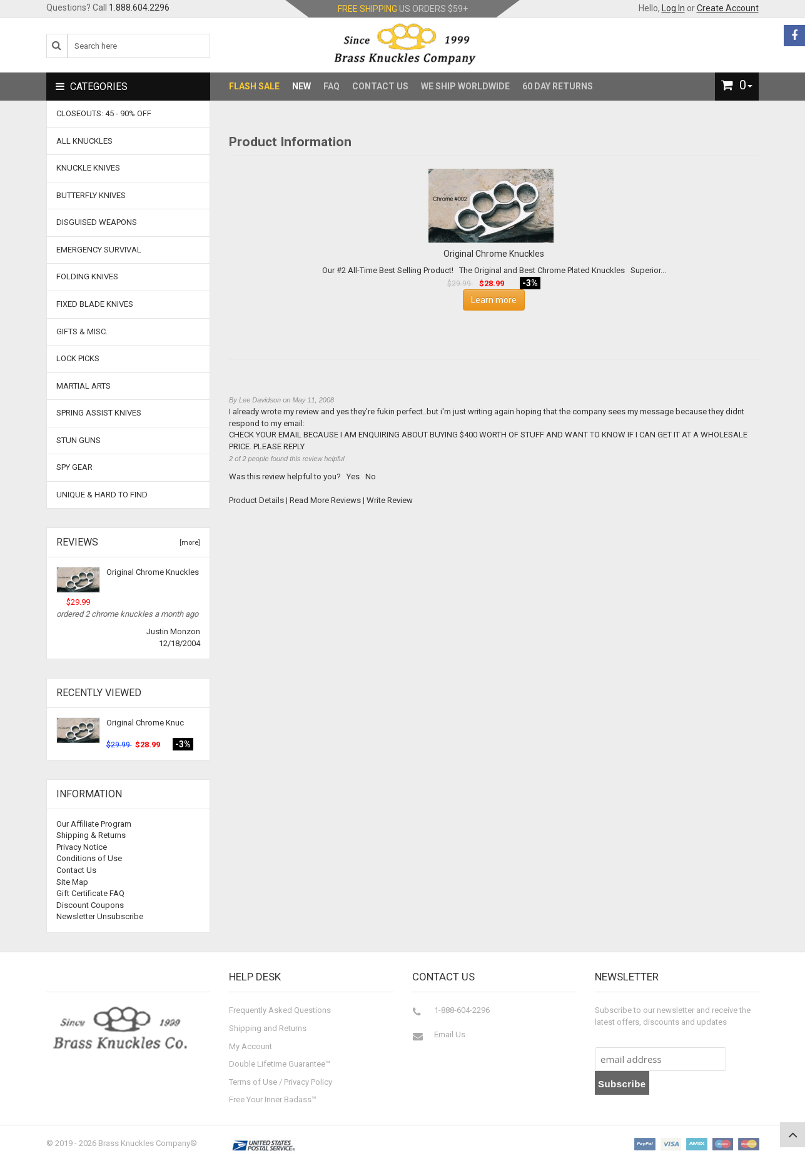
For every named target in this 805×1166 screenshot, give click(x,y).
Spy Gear (74, 467)
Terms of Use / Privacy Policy (280, 1082)
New (301, 86)
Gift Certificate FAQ (90, 893)
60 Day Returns (557, 86)
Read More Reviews (325, 500)
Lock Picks (77, 358)
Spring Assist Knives (98, 412)
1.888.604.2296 (139, 7)
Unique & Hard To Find (102, 494)
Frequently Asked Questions (280, 1010)
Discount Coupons (90, 905)
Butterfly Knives (91, 195)
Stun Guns (78, 440)
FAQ (331, 86)
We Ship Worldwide (465, 86)
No (370, 476)
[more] (188, 543)
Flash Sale (254, 86)
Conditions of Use (89, 858)
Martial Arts (83, 386)
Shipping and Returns (267, 1028)
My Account (250, 1046)
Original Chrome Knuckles (152, 572)
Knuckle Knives (88, 167)
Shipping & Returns (91, 835)
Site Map (72, 882)
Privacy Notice (81, 847)
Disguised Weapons (96, 222)
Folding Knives (87, 276)
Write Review (390, 500)
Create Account (728, 8)
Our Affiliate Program (93, 824)
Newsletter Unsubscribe (99, 916)
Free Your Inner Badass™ (272, 1099)
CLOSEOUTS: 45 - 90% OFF (103, 113)
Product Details (256, 500)
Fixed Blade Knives (94, 304)
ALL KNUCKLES (84, 141)
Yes (353, 476)
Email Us (449, 1034)
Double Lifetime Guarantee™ (279, 1064)
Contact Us (380, 86)
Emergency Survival (98, 249)
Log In (673, 8)
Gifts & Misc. (82, 331)
